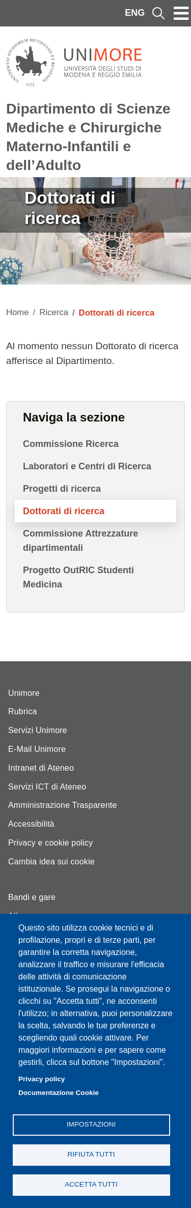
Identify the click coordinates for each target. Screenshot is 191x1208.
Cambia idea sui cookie (51, 861)
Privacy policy (41, 1079)
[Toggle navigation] (181, 13)
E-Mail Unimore (37, 749)
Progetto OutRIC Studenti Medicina (78, 577)
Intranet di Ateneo (41, 768)
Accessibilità (31, 824)
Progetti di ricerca (62, 489)
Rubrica (22, 711)
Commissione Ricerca (71, 444)
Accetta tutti (91, 1184)
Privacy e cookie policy (50, 842)
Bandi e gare (32, 897)
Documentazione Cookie (58, 1093)
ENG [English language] (135, 13)
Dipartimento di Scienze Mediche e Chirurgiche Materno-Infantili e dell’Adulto (88, 136)
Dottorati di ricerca (63, 511)
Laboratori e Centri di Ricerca (87, 466)
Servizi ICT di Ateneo (47, 786)
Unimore (24, 693)
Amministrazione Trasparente (62, 805)
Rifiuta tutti (91, 1154)
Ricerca (53, 312)
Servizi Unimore (37, 730)
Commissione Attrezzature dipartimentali (80, 540)
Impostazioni (91, 1124)
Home (17, 312)
